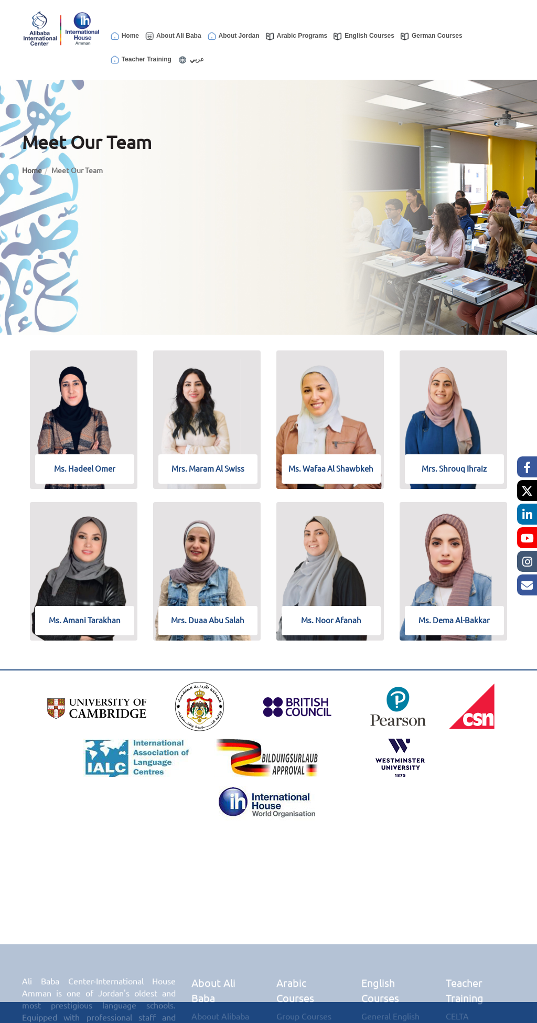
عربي (190, 60)
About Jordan (233, 36)
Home (124, 36)
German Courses (431, 36)
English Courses (363, 36)
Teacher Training (140, 60)
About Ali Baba (172, 36)
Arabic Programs (296, 36)
